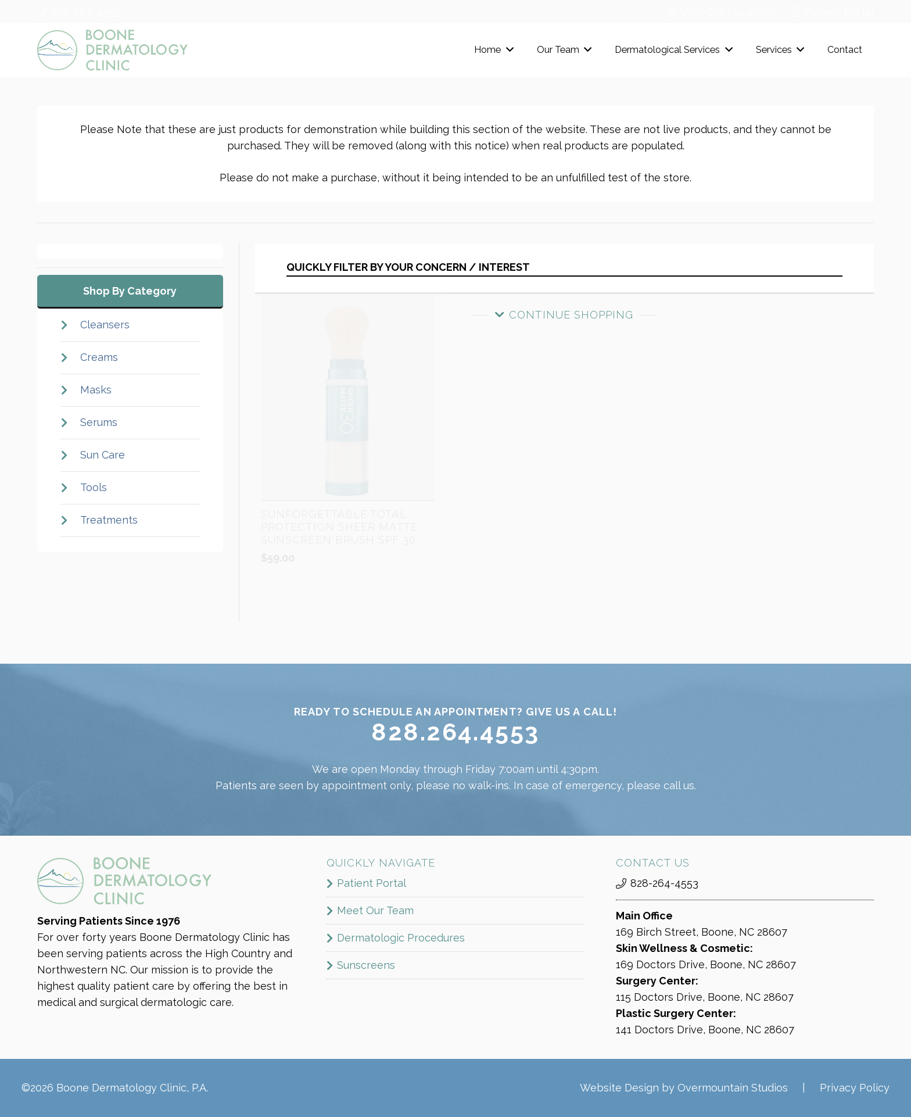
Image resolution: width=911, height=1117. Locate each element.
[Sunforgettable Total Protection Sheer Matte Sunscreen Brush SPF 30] (348, 349)
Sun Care (102, 455)
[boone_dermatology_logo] (112, 50)
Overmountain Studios (732, 1088)
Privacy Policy (855, 1088)
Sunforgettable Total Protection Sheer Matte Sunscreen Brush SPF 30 (339, 574)
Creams (98, 357)
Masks (95, 390)
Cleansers (104, 324)
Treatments (108, 520)
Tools (93, 487)
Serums (98, 422)
